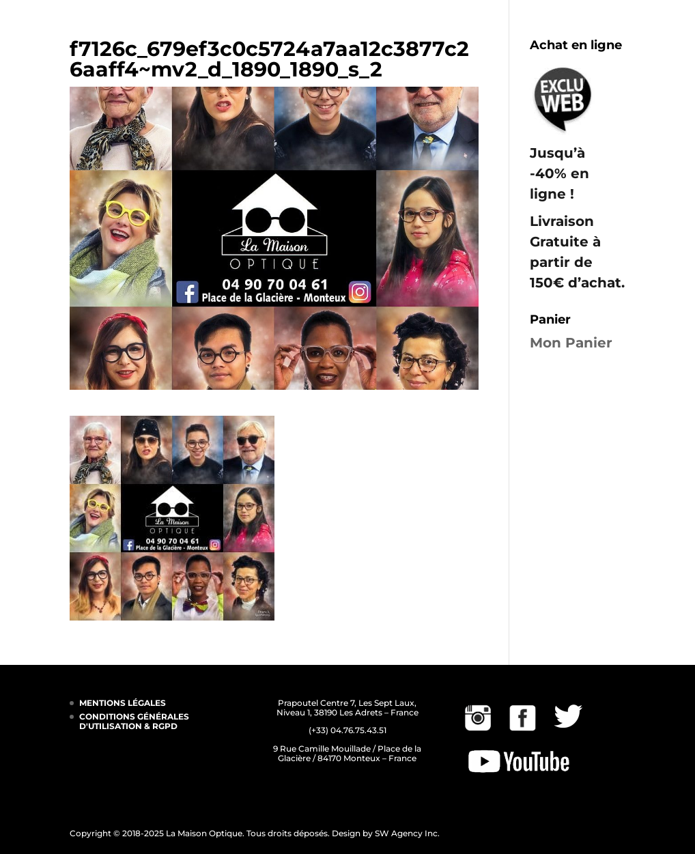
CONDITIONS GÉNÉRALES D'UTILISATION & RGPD (134, 721)
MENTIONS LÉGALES (122, 703)
